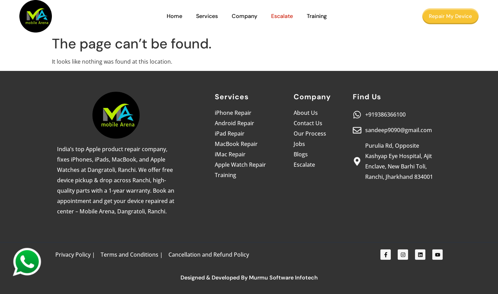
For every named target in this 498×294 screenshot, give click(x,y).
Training (317, 16)
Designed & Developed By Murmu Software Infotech (249, 277)
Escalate (282, 16)
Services (207, 16)
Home (174, 16)
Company (244, 16)
